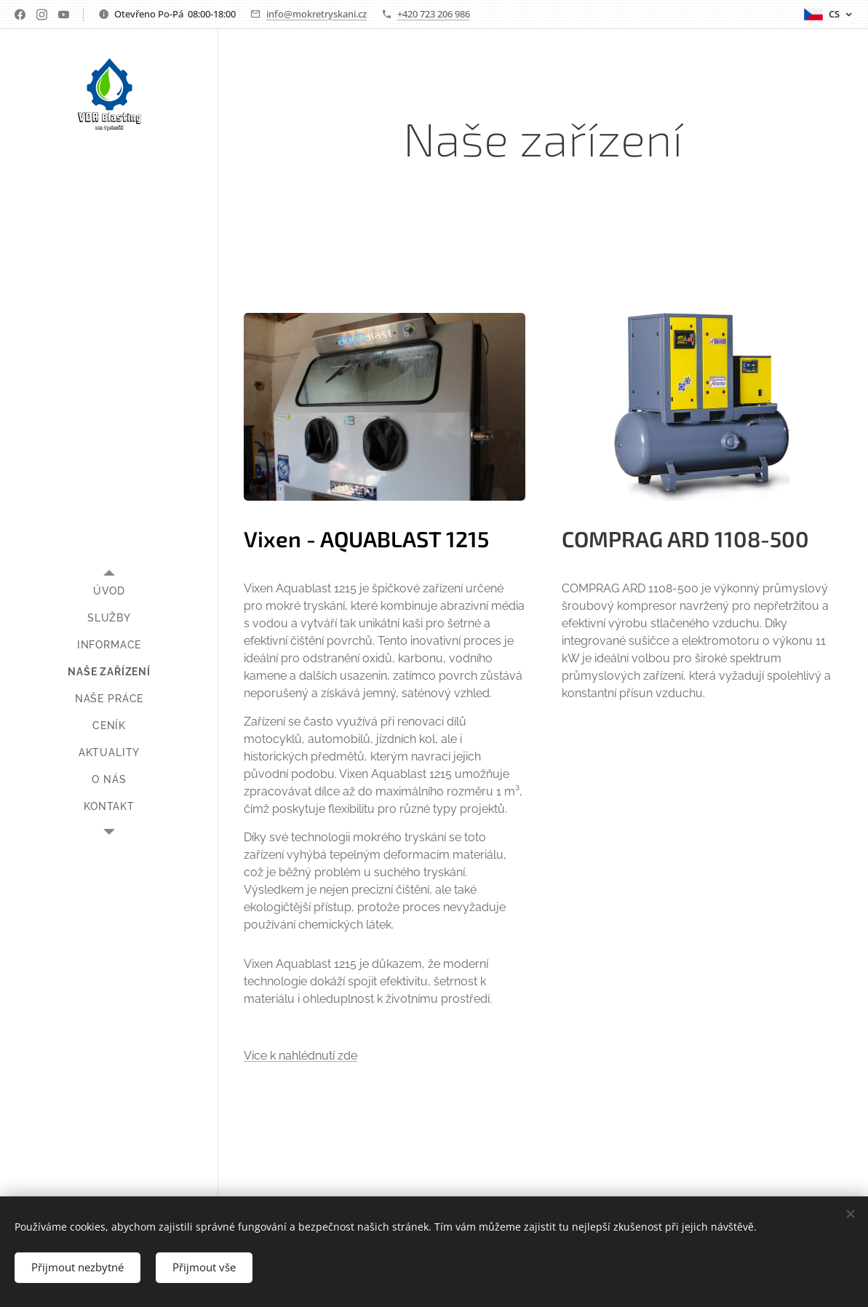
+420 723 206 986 (433, 13)
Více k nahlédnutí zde (300, 1055)
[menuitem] (109, 591)
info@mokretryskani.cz (316, 13)
